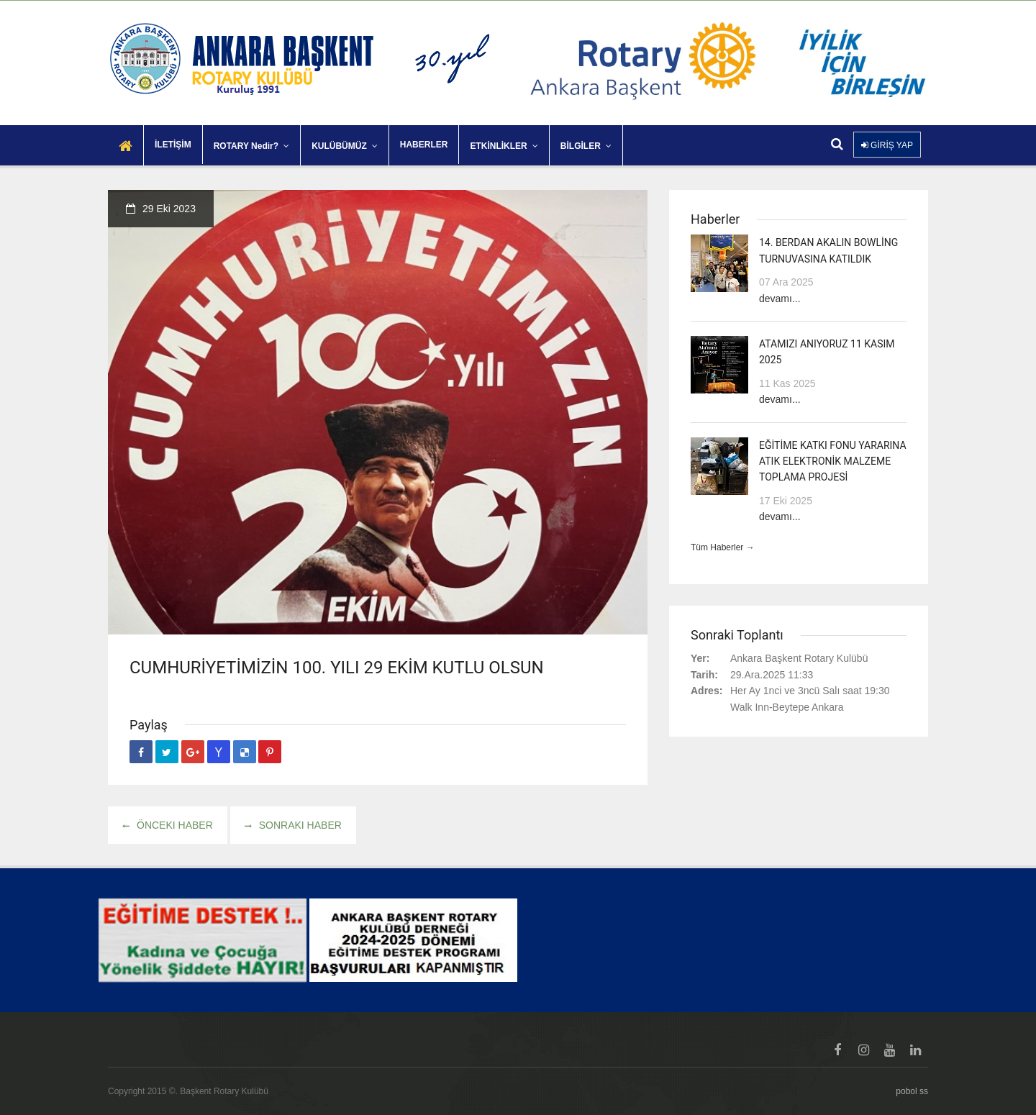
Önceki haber (167, 825)
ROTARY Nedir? (251, 146)
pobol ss (912, 1091)
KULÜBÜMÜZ (345, 146)
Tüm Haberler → (723, 547)
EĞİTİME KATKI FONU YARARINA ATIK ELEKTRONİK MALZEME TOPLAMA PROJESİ (832, 461)
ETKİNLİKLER (503, 146)
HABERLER (424, 145)
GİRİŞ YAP (887, 145)
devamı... (780, 298)
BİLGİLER (586, 146)
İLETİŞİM (173, 145)
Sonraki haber (293, 825)
